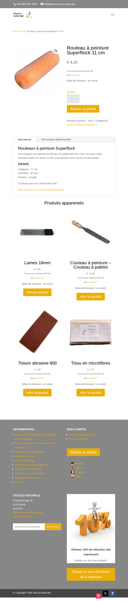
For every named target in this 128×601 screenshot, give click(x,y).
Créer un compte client (82, 434)
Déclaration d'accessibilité (29, 451)
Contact (19, 482)
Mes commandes (78, 438)
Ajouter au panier (83, 109)
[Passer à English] (77, 468)
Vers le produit (37, 292)
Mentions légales (24, 460)
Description (24, 139)
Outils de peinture (85, 124)
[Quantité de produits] (73, 98)
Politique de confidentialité (30, 473)
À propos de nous (25, 456)
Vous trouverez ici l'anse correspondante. (41, 189)
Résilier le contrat (83, 452)
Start (15, 31)
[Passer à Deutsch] (77, 463)
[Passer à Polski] (77, 476)
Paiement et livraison (27, 477)
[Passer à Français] (77, 472)
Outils (22, 31)
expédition (75, 75)
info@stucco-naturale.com (27, 512)
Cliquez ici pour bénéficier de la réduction (91, 574)
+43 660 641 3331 (27, 4)
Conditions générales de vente (32, 464)
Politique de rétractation (28, 469)
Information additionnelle (56, 139)
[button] (56, 51)
